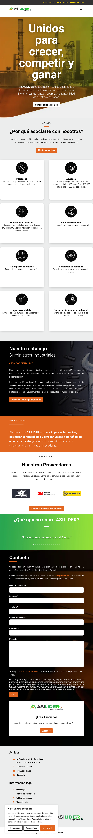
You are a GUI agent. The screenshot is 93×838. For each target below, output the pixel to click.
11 (53, 544)
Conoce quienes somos (46, 105)
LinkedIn (21, 775)
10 (51, 544)
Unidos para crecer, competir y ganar (46, 51)
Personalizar (15, 828)
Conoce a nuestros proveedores (46, 508)
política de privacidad (30, 671)
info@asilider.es (24, 771)
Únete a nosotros (46, 150)
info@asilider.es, (62, 575)
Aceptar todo (48, 828)
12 (55, 544)
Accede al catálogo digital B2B (26, 399)
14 (59, 544)
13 (57, 544)
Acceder (46, 730)
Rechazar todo (31, 828)
